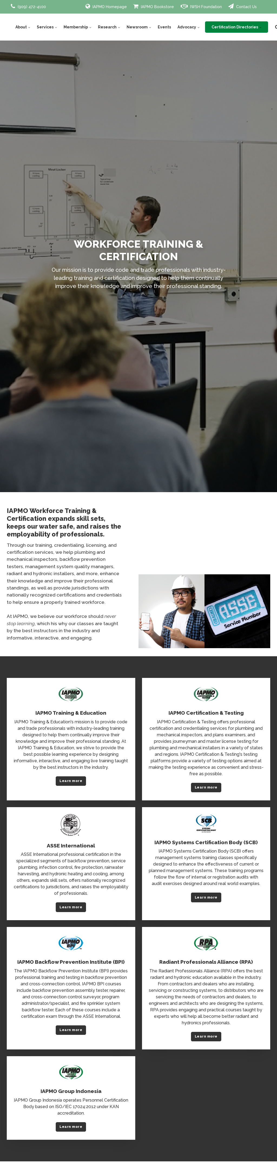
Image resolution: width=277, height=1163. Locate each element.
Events (164, 27)
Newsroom (139, 27)
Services (47, 27)
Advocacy (188, 27)
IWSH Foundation (201, 6)
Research (109, 27)
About (22, 27)
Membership (77, 27)
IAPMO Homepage (106, 6)
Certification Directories (237, 27)
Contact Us (242, 6)
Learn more (71, 781)
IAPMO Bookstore (153, 6)
